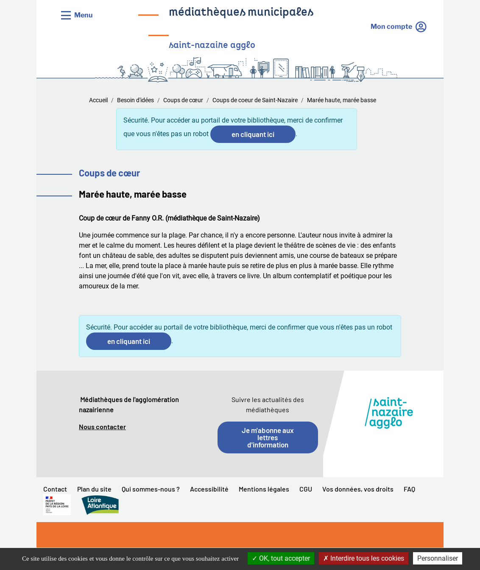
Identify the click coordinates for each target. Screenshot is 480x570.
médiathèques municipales (241, 13)
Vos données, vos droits (357, 489)
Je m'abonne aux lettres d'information (268, 437)
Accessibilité (209, 489)
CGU (305, 489)
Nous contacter (102, 426)
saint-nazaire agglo (212, 46)
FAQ (409, 489)
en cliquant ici (253, 134)
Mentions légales (264, 489)
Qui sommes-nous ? (151, 489)
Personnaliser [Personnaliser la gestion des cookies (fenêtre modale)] (437, 558)
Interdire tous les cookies (363, 558)
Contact (55, 489)
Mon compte (391, 26)
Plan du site (94, 489)
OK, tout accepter (281, 558)
